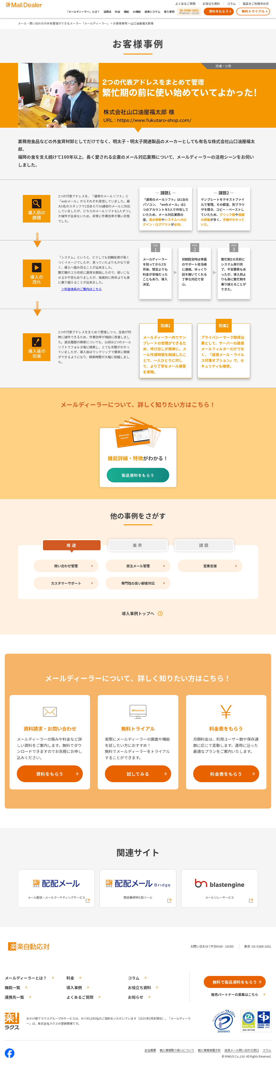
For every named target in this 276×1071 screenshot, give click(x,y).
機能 (126, 11)
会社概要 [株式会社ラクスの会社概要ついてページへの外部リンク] (150, 1050)
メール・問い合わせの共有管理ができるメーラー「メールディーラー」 (64, 23)
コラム (231, 3)
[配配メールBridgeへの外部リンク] (138, 888)
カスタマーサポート (66, 583)
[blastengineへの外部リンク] (219, 888)
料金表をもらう (226, 774)
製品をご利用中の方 (256, 3)
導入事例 (169, 11)
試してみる (138, 774)
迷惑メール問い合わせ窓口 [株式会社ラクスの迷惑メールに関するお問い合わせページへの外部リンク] (241, 1050)
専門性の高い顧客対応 (138, 583)
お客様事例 (120, 23)
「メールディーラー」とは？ (83, 11)
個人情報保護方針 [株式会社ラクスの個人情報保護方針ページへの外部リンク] (209, 1050)
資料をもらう (219, 11)
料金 (117, 11)
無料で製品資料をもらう (235, 982)
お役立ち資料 (211, 3)
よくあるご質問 (185, 3)
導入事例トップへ (138, 613)
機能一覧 (12, 987)
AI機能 (137, 11)
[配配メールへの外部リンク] (56, 888)
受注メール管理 (138, 565)
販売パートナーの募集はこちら (234, 994)
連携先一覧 (14, 997)
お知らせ (135, 997)
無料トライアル (253, 11)
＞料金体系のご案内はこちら (81, 289)
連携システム (152, 11)
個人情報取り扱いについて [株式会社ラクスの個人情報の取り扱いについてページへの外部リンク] (177, 1050)
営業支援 (210, 565)
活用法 (107, 11)
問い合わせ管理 (66, 565)
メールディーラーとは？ (26, 978)
